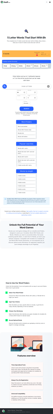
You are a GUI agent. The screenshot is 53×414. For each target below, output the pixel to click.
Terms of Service (11, 410)
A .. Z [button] (45, 54)
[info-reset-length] (35, 97)
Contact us (28, 411)
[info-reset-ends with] (35, 92)
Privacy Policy (19, 410)
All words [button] (26, 103)
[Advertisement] (26, 14)
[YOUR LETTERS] (26, 86)
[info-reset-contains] (24, 97)
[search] (4, 86)
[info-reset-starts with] (24, 92)
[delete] (48, 86)
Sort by (42, 52)
